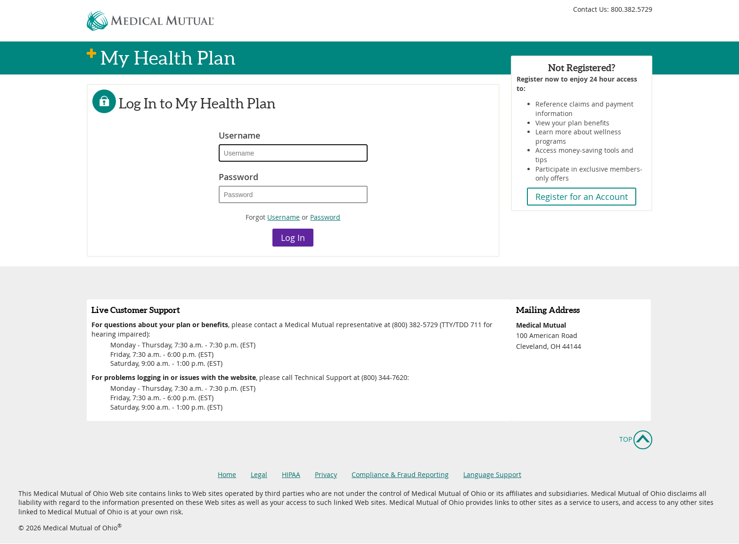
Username (239, 135)
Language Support (492, 474)
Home (227, 474)
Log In (293, 237)
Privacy (326, 474)
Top (625, 439)
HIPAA (291, 474)
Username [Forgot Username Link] (283, 217)
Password (238, 176)
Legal (259, 474)
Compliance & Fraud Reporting (400, 474)
